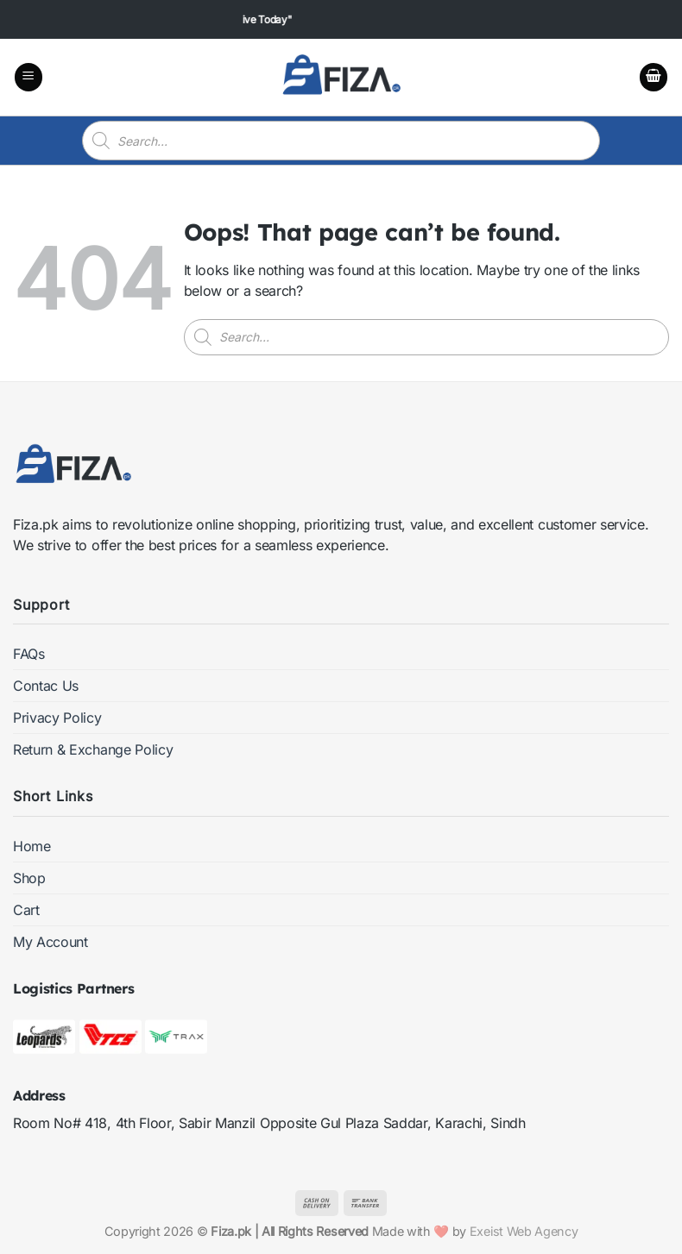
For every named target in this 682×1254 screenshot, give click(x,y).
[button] (28, 77)
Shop (29, 878)
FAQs (29, 653)
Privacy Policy (57, 717)
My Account (50, 941)
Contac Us (46, 685)
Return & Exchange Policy (93, 749)
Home (32, 846)
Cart (26, 910)
